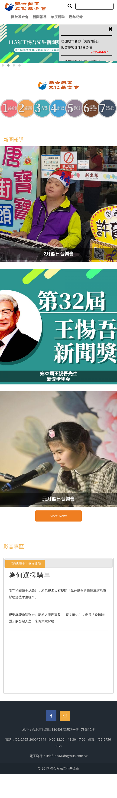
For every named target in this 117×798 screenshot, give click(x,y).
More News (58, 516)
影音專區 (13, 546)
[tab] (25, 564)
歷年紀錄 (76, 17)
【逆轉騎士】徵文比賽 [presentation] (25, 563)
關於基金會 (20, 17)
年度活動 (58, 17)
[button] (3, 65)
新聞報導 (40, 17)
